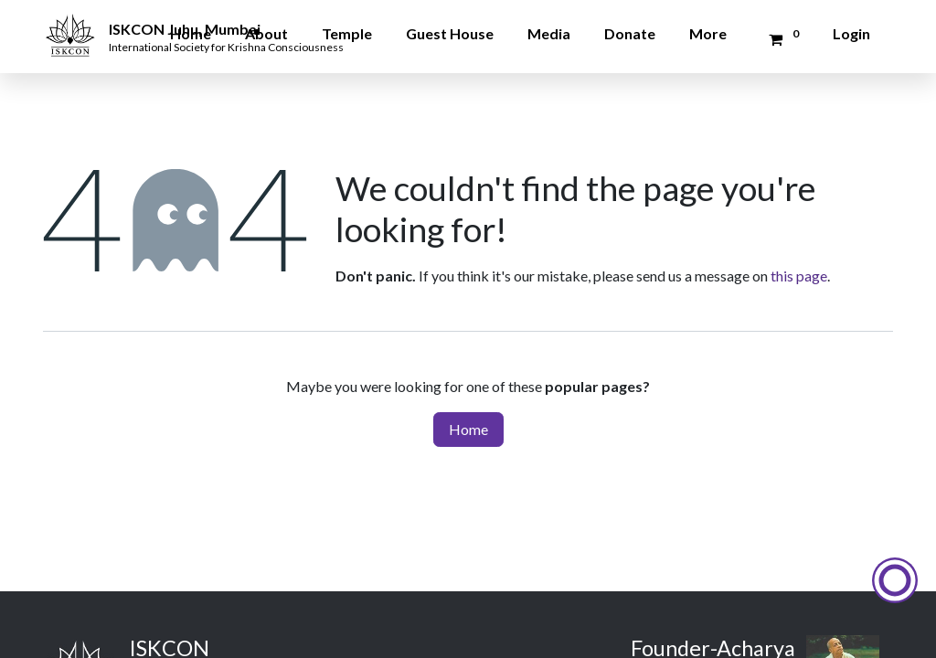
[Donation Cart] (781, 39)
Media (548, 33)
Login (851, 33)
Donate (629, 33)
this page (799, 275)
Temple (347, 33)
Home (190, 33)
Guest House (450, 33)
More (708, 33)
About (266, 33)
